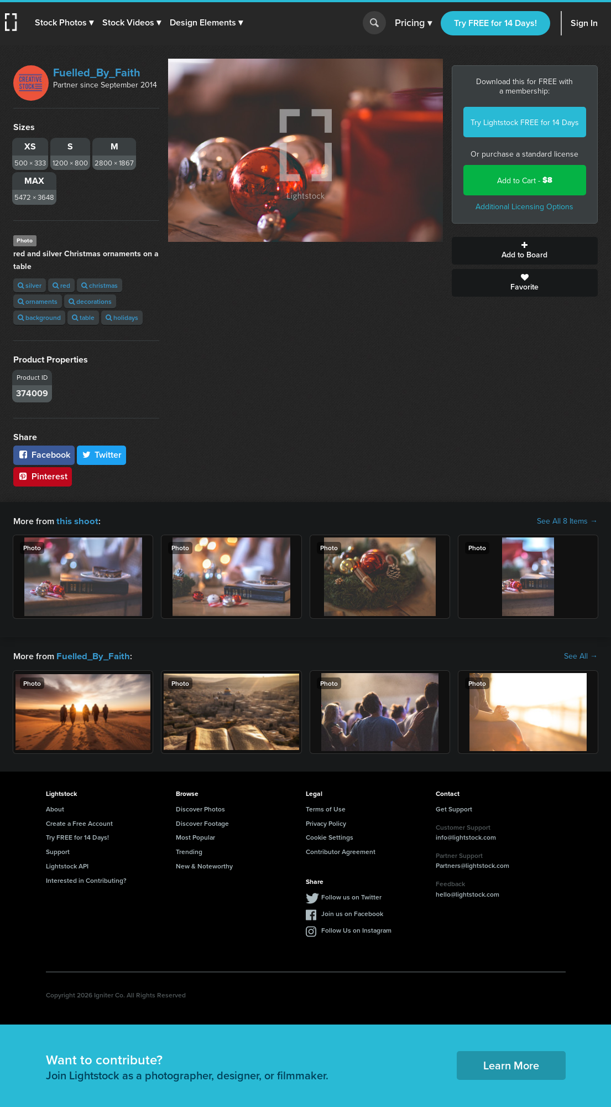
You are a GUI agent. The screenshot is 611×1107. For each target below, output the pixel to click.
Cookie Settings (329, 836)
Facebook (44, 454)
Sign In (584, 23)
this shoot (75, 520)
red (61, 285)
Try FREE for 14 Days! (495, 23)
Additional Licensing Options (524, 206)
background (39, 317)
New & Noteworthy (204, 865)
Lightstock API (67, 865)
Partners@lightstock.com (472, 864)
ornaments (38, 301)
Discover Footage (202, 822)
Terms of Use (326, 808)
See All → (581, 655)
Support (58, 850)
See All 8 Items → (567, 520)
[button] (64, 22)
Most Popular (195, 836)
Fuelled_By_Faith (96, 72)
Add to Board (524, 250)
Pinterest (42, 476)
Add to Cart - (524, 180)
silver (29, 285)
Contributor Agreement (340, 850)
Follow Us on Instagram (356, 929)
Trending (189, 850)
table (83, 317)
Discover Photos (200, 808)
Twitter (101, 454)
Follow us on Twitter (351, 896)
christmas (99, 285)
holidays (122, 317)
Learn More (511, 1064)
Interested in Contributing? (86, 879)
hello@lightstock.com (467, 893)
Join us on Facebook (352, 912)
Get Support (454, 808)
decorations (90, 301)
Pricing (413, 23)
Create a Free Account (79, 822)
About (55, 808)
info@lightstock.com (466, 836)
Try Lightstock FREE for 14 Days (525, 122)
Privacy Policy (326, 822)
